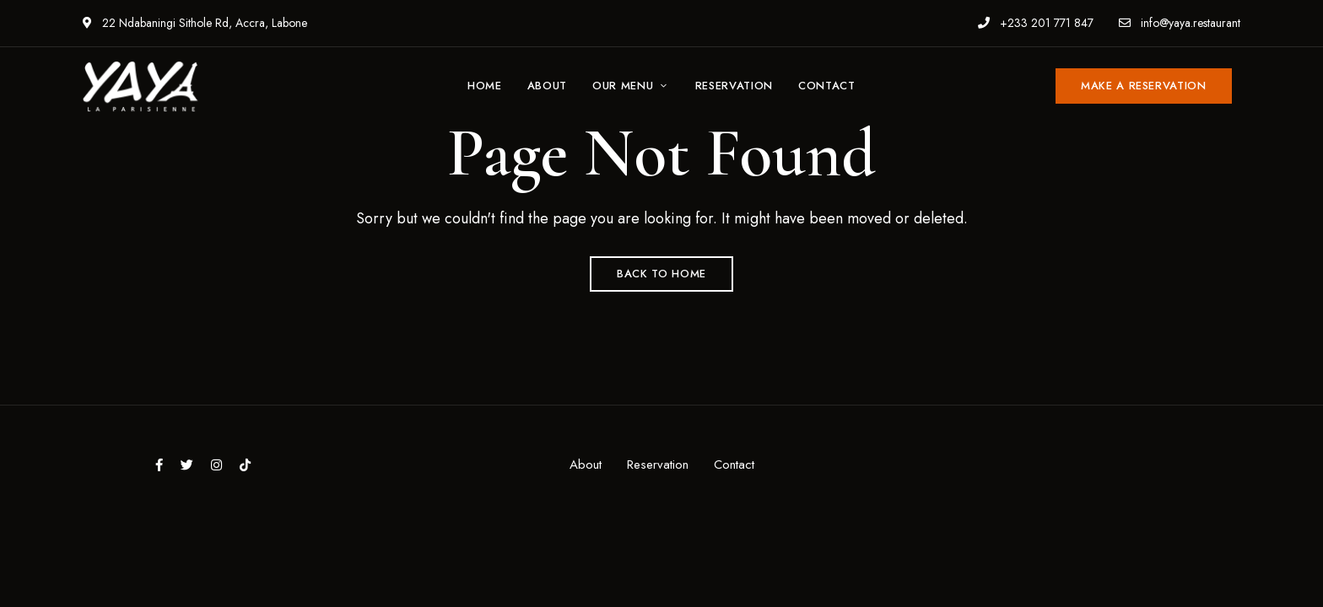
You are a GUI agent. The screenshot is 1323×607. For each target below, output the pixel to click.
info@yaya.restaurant (1179, 22)
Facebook (159, 465)
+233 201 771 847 (1036, 22)
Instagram (216, 465)
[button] (1144, 86)
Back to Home (661, 274)
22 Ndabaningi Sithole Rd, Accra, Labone (195, 22)
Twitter (187, 465)
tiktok (245, 465)
